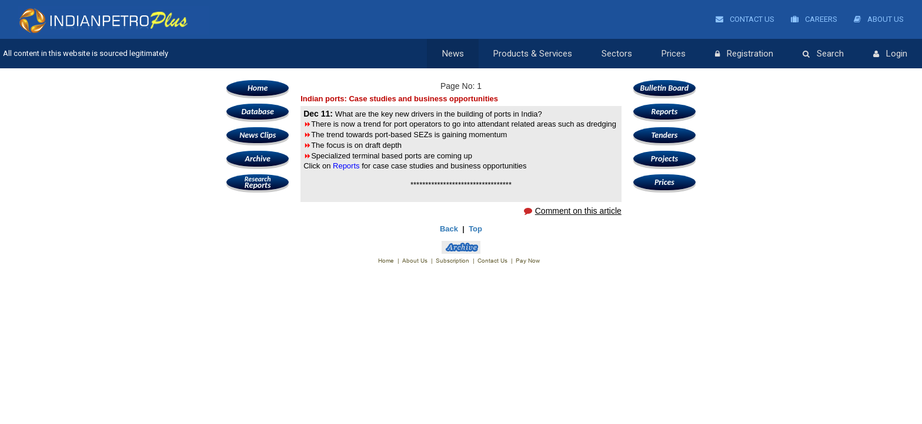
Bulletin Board (664, 88)
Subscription (452, 260)
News (453, 53)
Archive (257, 159)
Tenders (664, 135)
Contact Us (745, 19)
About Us (879, 19)
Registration (744, 54)
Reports (257, 182)
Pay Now (528, 260)
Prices (674, 53)
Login (890, 54)
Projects (664, 159)
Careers (814, 19)
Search (823, 54)
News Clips (257, 135)
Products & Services (532, 53)
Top (475, 228)
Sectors (617, 53)
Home (258, 88)
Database (257, 112)
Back (449, 228)
